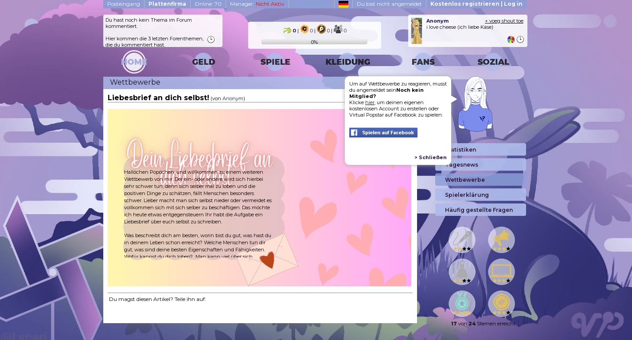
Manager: (257, 3)
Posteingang (123, 3)
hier (370, 102)
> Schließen (430, 157)
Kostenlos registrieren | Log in (476, 3)
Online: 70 (208, 3)
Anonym (232, 98)
